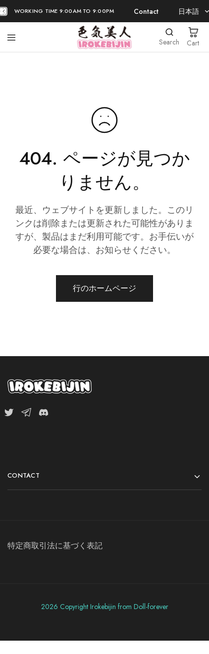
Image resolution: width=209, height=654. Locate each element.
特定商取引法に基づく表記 (55, 545)
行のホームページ (104, 288)
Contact (145, 11)
